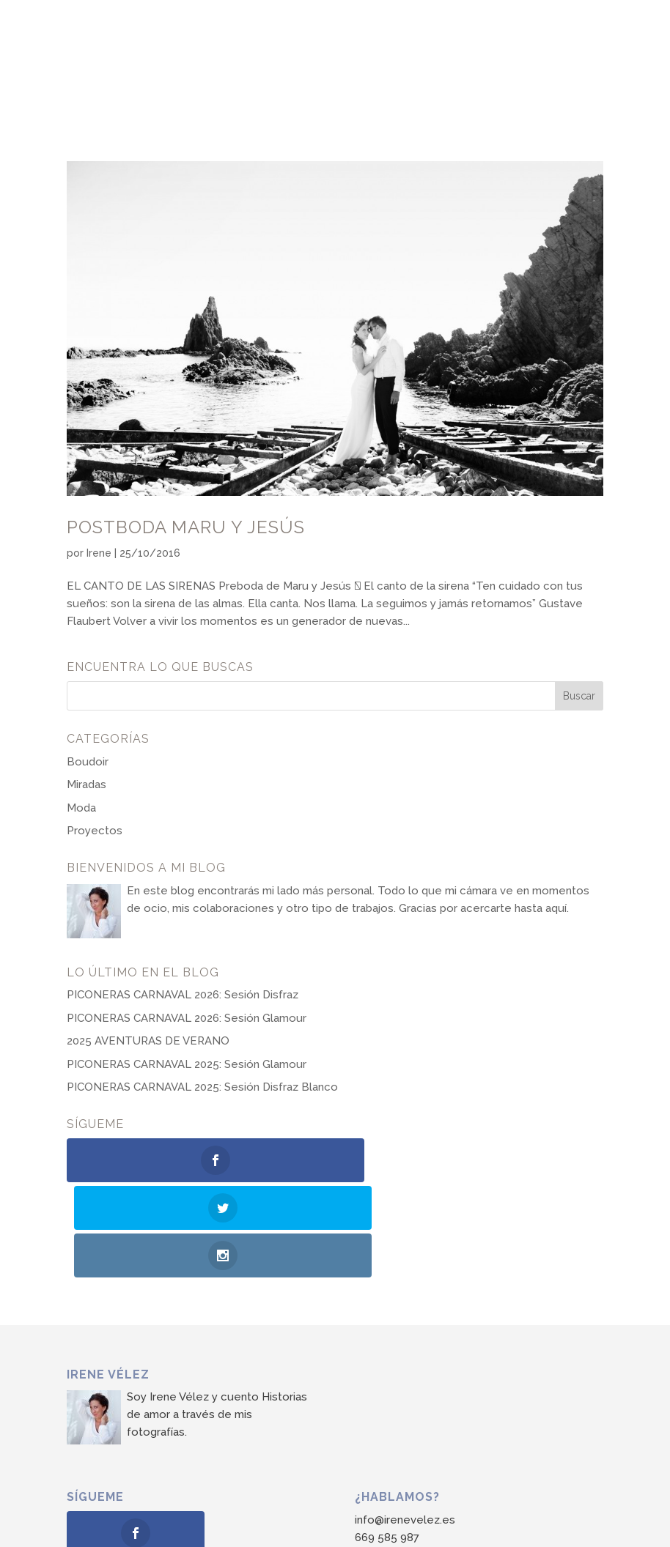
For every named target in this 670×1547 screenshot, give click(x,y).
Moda (81, 808)
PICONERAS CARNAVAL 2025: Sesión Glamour (186, 1064)
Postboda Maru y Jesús (186, 527)
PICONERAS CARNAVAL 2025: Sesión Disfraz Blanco (202, 1087)
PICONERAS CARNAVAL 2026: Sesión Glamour (186, 1018)
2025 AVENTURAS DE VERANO (148, 1040)
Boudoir (87, 761)
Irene (98, 553)
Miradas (86, 784)
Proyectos (94, 830)
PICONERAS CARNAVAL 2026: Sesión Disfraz (182, 994)
